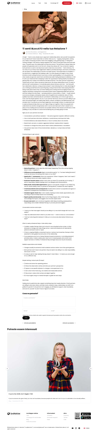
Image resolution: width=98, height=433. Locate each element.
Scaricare (67, 3)
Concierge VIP (54, 3)
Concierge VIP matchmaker (33, 417)
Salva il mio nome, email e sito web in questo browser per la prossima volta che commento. (47, 315)
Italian (80, 3)
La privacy (66, 415)
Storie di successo (31, 421)
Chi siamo (49, 415)
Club (45, 3)
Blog (27, 419)
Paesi (48, 419)
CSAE (65, 419)
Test (39, 3)
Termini (65, 417)
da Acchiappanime (36, 52)
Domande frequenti (52, 417)
